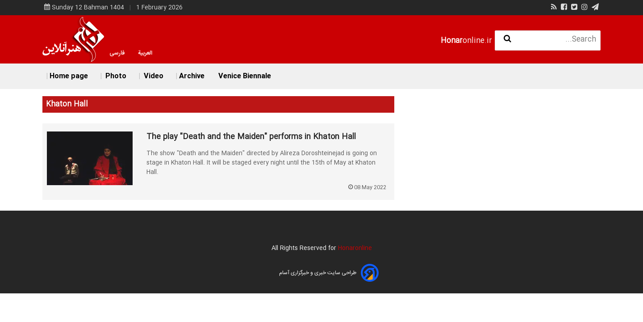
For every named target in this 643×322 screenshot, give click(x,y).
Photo (115, 76)
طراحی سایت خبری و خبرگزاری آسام (317, 272)
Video (152, 76)
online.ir (466, 41)
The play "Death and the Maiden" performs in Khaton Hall (251, 137)
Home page (69, 76)
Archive (191, 76)
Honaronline (355, 248)
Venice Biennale (245, 76)
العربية (145, 53)
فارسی (117, 53)
